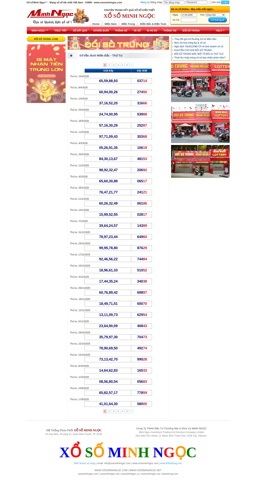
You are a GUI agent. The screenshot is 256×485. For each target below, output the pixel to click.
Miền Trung (128, 23)
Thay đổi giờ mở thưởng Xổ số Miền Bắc (195, 39)
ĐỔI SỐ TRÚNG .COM (46, 39)
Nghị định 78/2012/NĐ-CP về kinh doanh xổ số (198, 46)
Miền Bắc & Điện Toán (153, 23)
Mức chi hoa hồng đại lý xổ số (190, 42)
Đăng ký (145, 2)
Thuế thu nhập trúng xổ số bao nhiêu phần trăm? (200, 57)
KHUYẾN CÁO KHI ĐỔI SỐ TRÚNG (193, 50)
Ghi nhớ (214, 2)
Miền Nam (111, 23)
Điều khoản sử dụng (84, 463)
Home (95, 23)
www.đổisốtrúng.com (171, 463)
